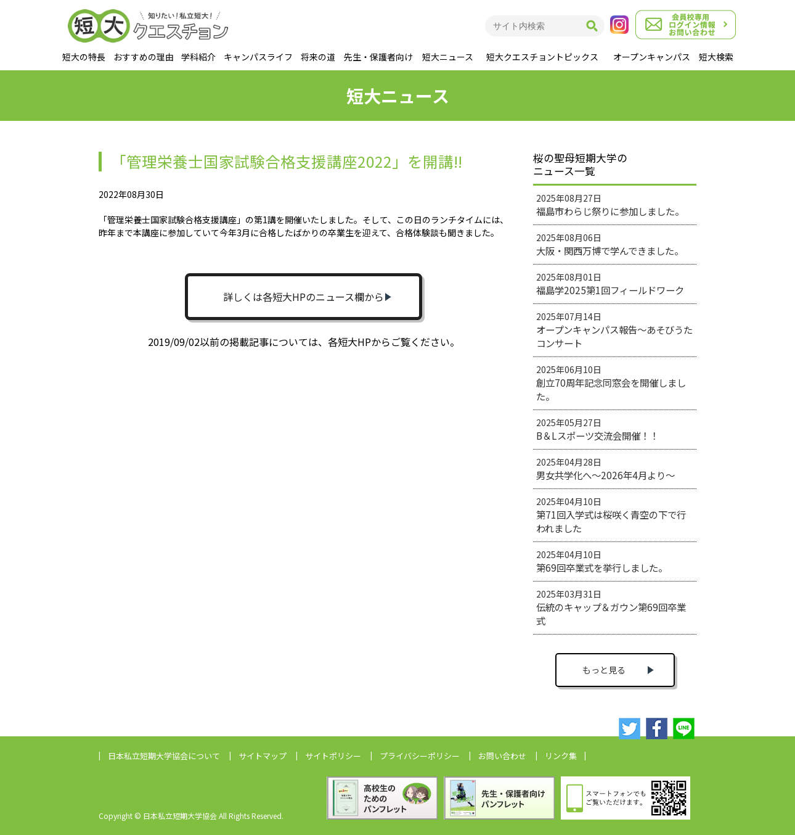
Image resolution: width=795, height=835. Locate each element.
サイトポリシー (333, 756)
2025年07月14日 (614, 330)
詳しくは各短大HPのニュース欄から (303, 296)
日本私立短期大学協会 (164, 756)
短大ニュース (447, 57)
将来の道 (318, 57)
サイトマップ (262, 756)
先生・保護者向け (378, 57)
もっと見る (604, 670)
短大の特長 (83, 57)
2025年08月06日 (609, 244)
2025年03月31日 (611, 607)
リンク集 (561, 756)
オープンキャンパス (651, 57)
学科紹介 (198, 57)
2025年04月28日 (605, 469)
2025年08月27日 (610, 205)
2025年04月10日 (611, 515)
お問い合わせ (502, 756)
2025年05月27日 (597, 429)
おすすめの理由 (143, 57)
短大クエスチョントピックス (542, 57)
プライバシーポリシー (420, 756)
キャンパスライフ (258, 57)
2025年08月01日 (610, 284)
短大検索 (716, 57)
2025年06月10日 (611, 383)
